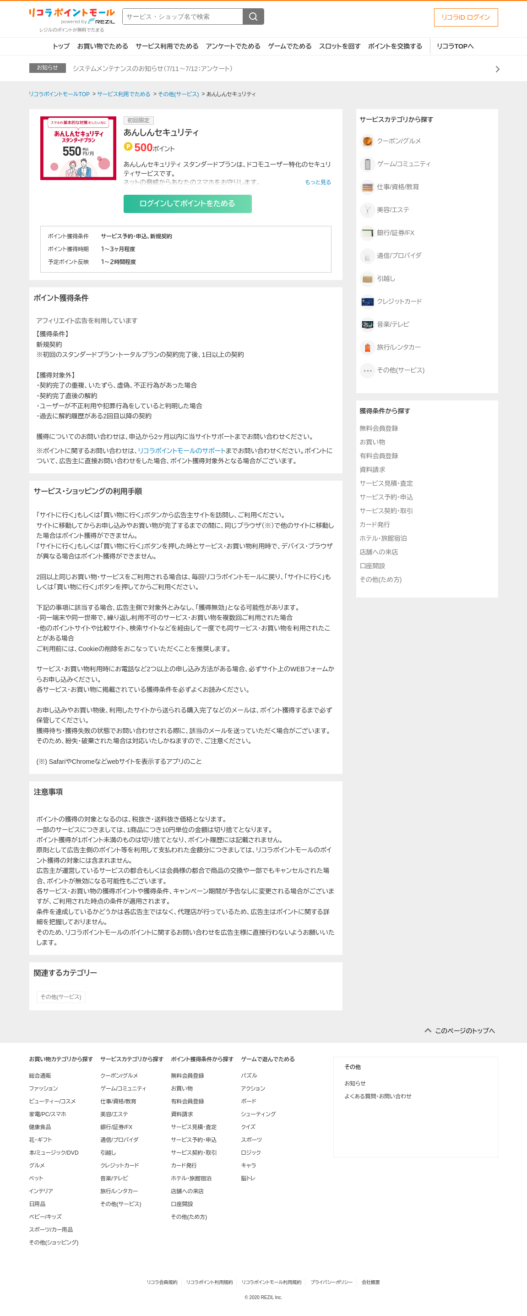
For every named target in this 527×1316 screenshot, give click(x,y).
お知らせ (355, 1083)
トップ (61, 46)
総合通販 (40, 1076)
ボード (248, 1101)
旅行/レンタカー (390, 348)
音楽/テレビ (385, 325)
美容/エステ (384, 210)
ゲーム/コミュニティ (395, 164)
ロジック (251, 1153)
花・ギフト (40, 1140)
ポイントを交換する (395, 46)
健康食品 (40, 1127)
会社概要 (371, 1282)
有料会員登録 (379, 456)
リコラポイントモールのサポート (182, 451)
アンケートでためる (233, 46)
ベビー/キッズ (45, 1217)
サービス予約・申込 (386, 497)
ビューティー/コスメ (52, 1101)
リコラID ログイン (466, 17)
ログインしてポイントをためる (187, 204)
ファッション (43, 1089)
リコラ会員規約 (162, 1282)
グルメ (37, 1165)
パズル (249, 1076)
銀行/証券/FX (387, 233)
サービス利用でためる (167, 46)
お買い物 (373, 442)
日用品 (37, 1204)
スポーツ (251, 1140)
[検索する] (253, 16)
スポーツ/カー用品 (51, 1230)
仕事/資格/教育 (389, 187)
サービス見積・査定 (386, 483)
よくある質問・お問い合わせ (378, 1096)
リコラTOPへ (455, 46)
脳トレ (248, 1178)
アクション (253, 1089)
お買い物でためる (102, 46)
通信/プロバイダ (391, 256)
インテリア (41, 1191)
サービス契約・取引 (386, 511)
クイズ (248, 1127)
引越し (378, 279)
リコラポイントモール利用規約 (271, 1282)
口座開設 (373, 566)
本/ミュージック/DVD (54, 1153)
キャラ (248, 1165)
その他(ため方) (381, 579)
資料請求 (373, 469)
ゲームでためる (290, 46)
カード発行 (375, 524)
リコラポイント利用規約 (209, 1282)
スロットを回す (340, 46)
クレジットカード (391, 302)
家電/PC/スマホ (47, 1114)
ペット (36, 1178)
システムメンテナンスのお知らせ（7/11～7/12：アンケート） (153, 68)
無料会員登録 (379, 428)
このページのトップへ (465, 1031)
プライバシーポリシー (331, 1282)
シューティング (258, 1114)
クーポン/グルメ (390, 141)
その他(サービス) (61, 997)
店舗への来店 (379, 552)
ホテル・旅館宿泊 (383, 538)
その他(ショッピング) (54, 1242)
